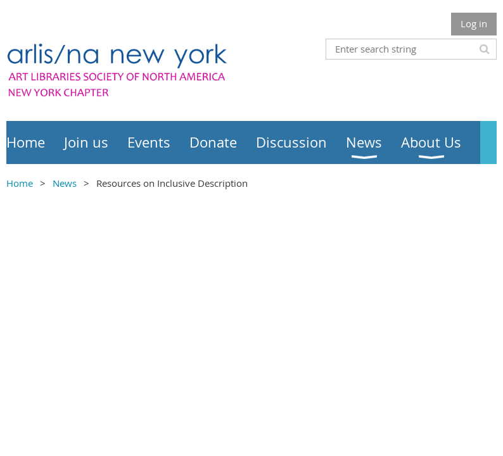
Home (19, 183)
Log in (474, 23)
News (65, 183)
